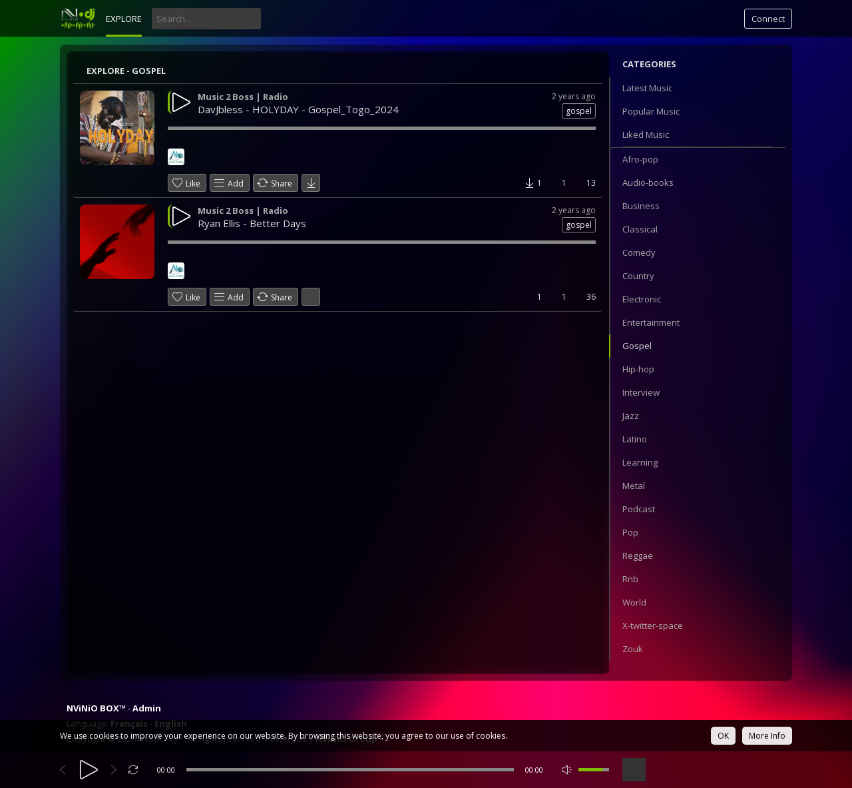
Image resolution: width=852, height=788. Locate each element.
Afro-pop (640, 159)
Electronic (641, 299)
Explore (124, 19)
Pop (630, 532)
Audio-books (648, 183)
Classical (640, 229)
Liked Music (645, 135)
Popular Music (651, 111)
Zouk (632, 649)
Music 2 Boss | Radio (243, 97)
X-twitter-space (652, 625)
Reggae (637, 556)
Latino (634, 439)
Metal (633, 486)
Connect (768, 19)
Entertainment (651, 322)
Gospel (637, 346)
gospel (579, 111)
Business (641, 206)
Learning (640, 462)
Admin (146, 708)
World (634, 602)
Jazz (630, 416)
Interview (641, 392)
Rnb (630, 579)
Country (638, 276)
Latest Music (647, 88)
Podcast (638, 509)
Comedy (639, 252)
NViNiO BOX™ (96, 708)
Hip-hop (638, 369)
